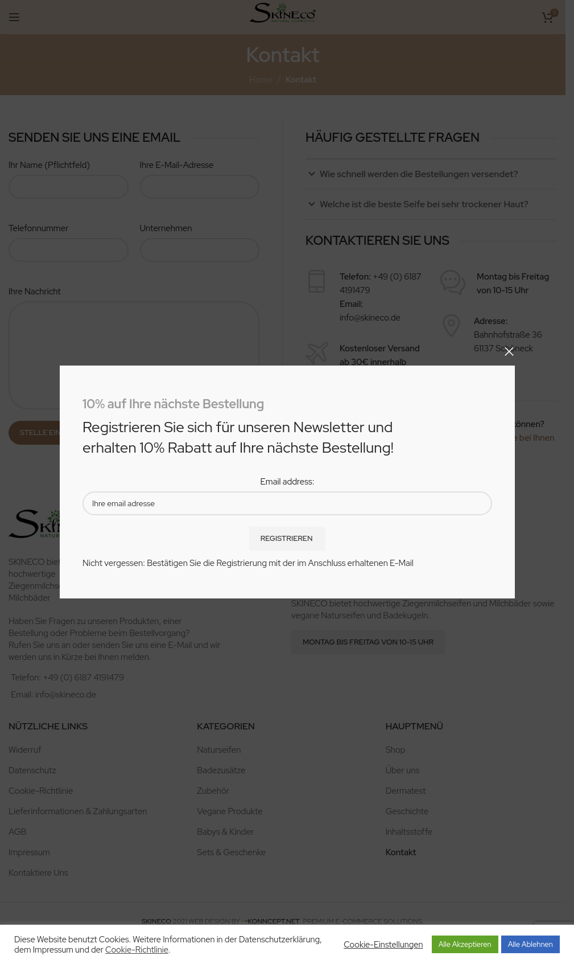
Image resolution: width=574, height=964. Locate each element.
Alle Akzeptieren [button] (465, 944)
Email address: (287, 481)
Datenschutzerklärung (279, 939)
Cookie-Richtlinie (136, 950)
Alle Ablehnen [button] (530, 944)
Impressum (53, 949)
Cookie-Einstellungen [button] (383, 945)
